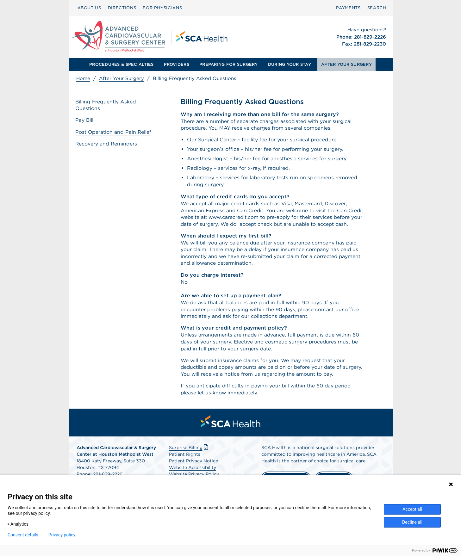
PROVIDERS (176, 64)
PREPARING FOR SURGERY (228, 64)
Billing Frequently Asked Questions (107, 105)
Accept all (412, 509)
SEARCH (376, 7)
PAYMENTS (348, 7)
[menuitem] (89, 8)
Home (83, 78)
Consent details (23, 534)
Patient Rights (184, 465)
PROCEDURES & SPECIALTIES (121, 64)
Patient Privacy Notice (193, 471)
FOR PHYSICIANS (162, 7)
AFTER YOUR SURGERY (346, 64)
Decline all (412, 522)
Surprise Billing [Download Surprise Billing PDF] (189, 458)
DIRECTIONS (122, 7)
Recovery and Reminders (107, 143)
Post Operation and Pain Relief (114, 132)
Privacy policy (61, 534)
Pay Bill (85, 120)
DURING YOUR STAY (289, 64)
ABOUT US (89, 7)
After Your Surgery (121, 78)
